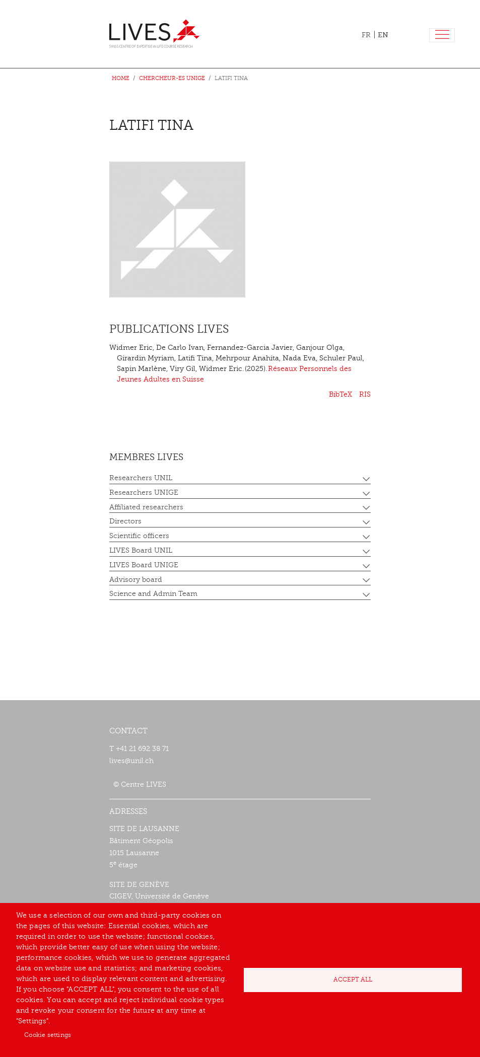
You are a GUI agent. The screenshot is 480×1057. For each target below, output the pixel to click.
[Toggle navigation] (442, 35)
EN (383, 35)
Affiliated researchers (146, 507)
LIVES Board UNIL (140, 550)
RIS (365, 394)
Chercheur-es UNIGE (172, 78)
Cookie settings (47, 1034)
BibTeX (340, 394)
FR (366, 35)
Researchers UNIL (140, 478)
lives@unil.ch (131, 761)
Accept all (352, 979)
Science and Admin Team (153, 593)
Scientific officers (139, 536)
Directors (125, 521)
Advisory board (135, 579)
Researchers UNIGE (143, 492)
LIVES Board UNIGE (143, 565)
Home (120, 78)
